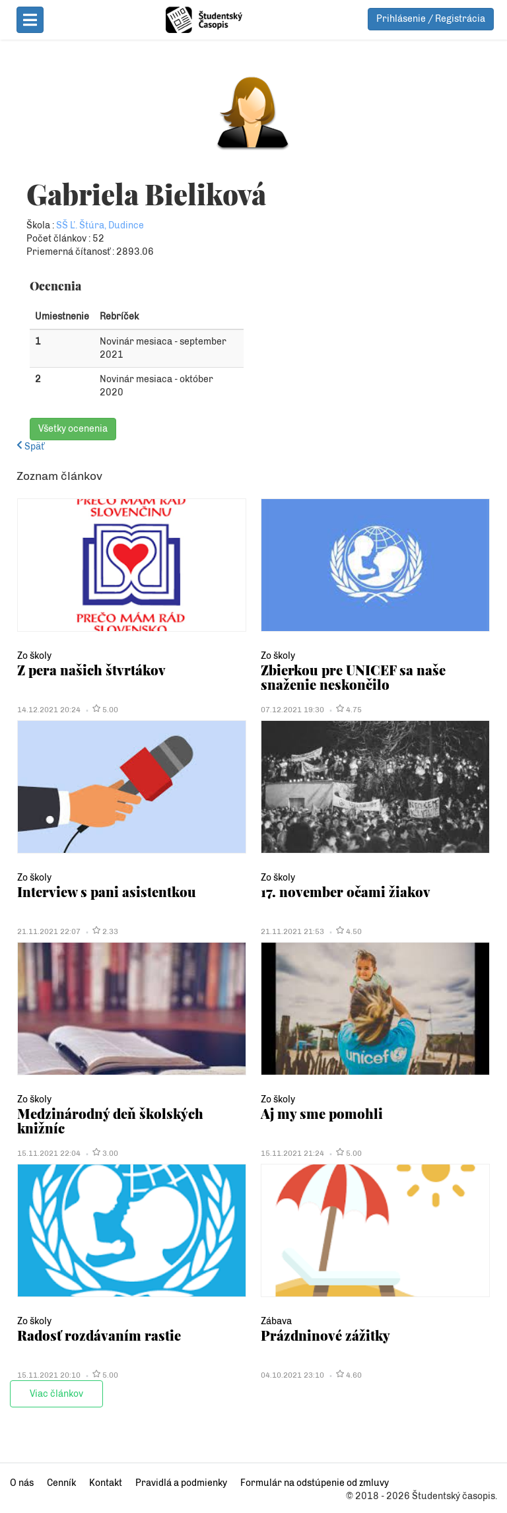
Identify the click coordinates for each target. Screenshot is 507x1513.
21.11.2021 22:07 (49, 931)
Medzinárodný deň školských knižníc (110, 1120)
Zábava (276, 1321)
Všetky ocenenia (73, 428)
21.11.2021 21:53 (292, 931)
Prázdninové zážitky (325, 1335)
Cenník (61, 1483)
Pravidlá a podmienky (181, 1483)
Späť (30, 446)
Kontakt (105, 1483)
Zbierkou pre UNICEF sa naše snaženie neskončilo (353, 677)
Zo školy (34, 655)
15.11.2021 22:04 (49, 1153)
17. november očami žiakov (345, 891)
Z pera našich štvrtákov (91, 670)
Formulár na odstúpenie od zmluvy (314, 1483)
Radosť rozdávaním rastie (99, 1335)
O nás (22, 1483)
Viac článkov (56, 1393)
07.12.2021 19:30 (292, 709)
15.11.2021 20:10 (49, 1375)
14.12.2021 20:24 (49, 709)
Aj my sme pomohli (322, 1113)
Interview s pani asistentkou (106, 891)
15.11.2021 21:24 (292, 1153)
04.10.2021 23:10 (292, 1375)
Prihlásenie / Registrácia (430, 18)
